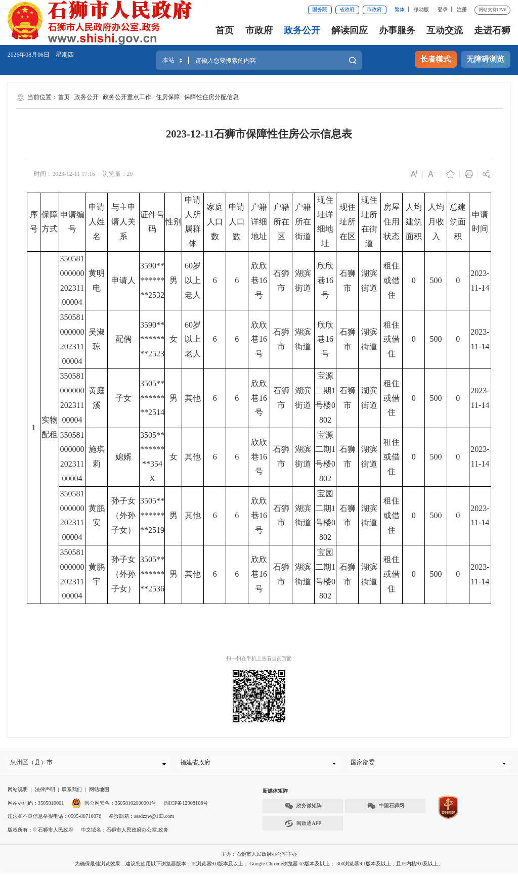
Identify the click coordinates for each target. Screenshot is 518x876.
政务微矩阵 (303, 809)
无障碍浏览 (485, 59)
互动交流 (444, 30)
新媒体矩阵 (275, 794)
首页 (224, 30)
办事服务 (397, 30)
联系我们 (72, 792)
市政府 (374, 9)
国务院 (319, 9)
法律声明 (45, 792)
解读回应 (349, 30)
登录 (443, 9)
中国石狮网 (385, 809)
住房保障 (168, 97)
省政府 (347, 9)
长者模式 (435, 59)
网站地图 (99, 792)
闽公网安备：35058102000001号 (113, 805)
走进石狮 (492, 30)
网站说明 (18, 792)
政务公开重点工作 (127, 97)
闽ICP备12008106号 (186, 805)
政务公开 (302, 30)
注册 (462, 9)
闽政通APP (302, 826)
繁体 (400, 9)
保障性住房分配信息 (211, 97)
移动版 (421, 9)
